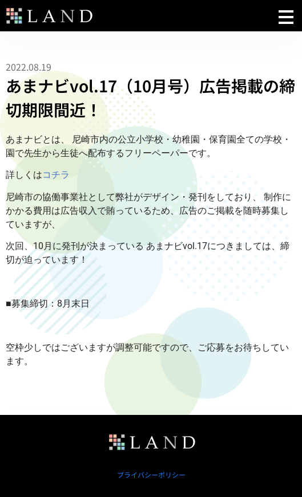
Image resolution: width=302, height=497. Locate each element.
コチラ (56, 174)
